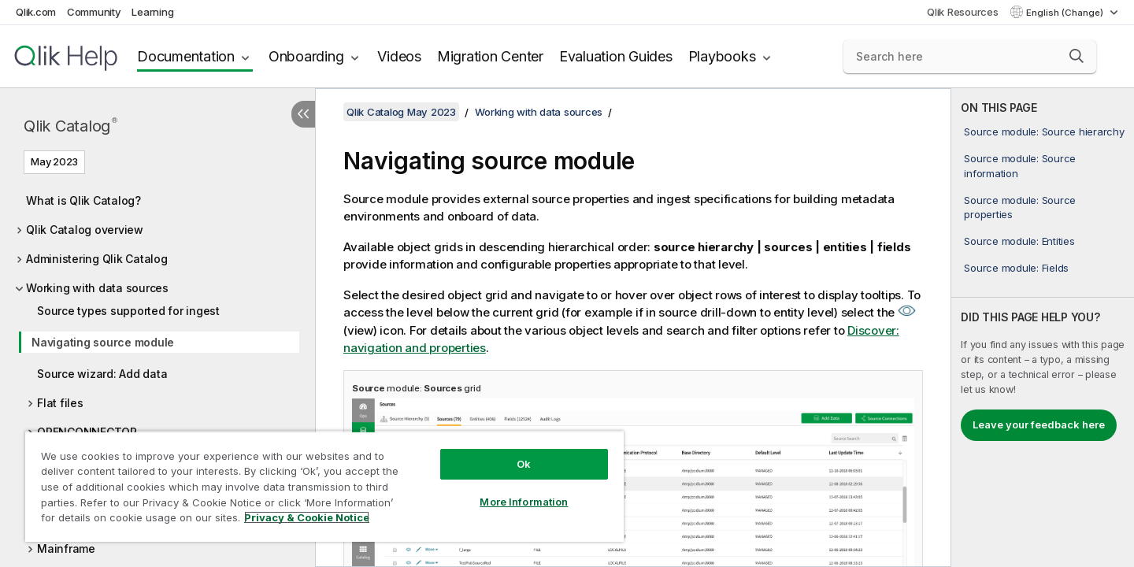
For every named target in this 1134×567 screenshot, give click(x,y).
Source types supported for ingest (128, 310)
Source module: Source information (1020, 165)
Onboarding (306, 56)
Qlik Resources (963, 12)
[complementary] (1042, 327)
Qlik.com (36, 12)
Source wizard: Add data (102, 373)
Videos (399, 56)
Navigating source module (103, 342)
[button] (1076, 56)
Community (94, 12)
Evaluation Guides (616, 56)
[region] (324, 486)
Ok (524, 464)
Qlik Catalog (70, 125)
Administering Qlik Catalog (97, 258)
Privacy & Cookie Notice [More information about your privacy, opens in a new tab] (306, 517)
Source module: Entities (1019, 241)
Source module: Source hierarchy (1044, 131)
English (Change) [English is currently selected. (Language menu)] (1066, 12)
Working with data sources (97, 288)
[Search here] (969, 56)
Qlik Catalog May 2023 (401, 112)
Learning (152, 12)
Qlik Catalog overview (84, 229)
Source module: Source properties (1020, 207)
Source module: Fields (1016, 267)
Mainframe (66, 548)
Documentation (186, 56)
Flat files (60, 403)
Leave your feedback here (1039, 424)
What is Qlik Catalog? (83, 200)
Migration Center (490, 56)
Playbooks (722, 56)
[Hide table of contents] (303, 114)
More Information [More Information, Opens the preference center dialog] (524, 501)
